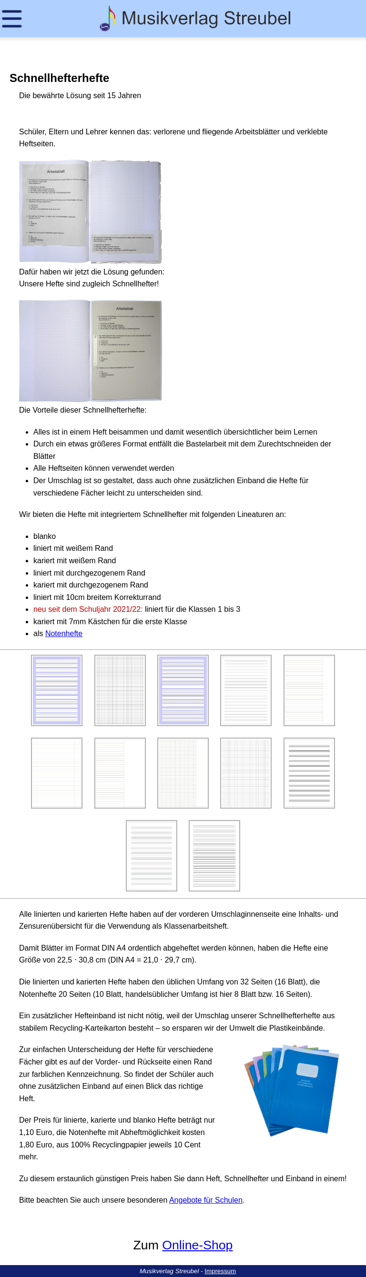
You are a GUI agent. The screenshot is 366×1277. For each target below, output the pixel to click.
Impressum (220, 1271)
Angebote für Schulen (206, 1200)
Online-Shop (197, 1245)
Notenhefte (63, 633)
